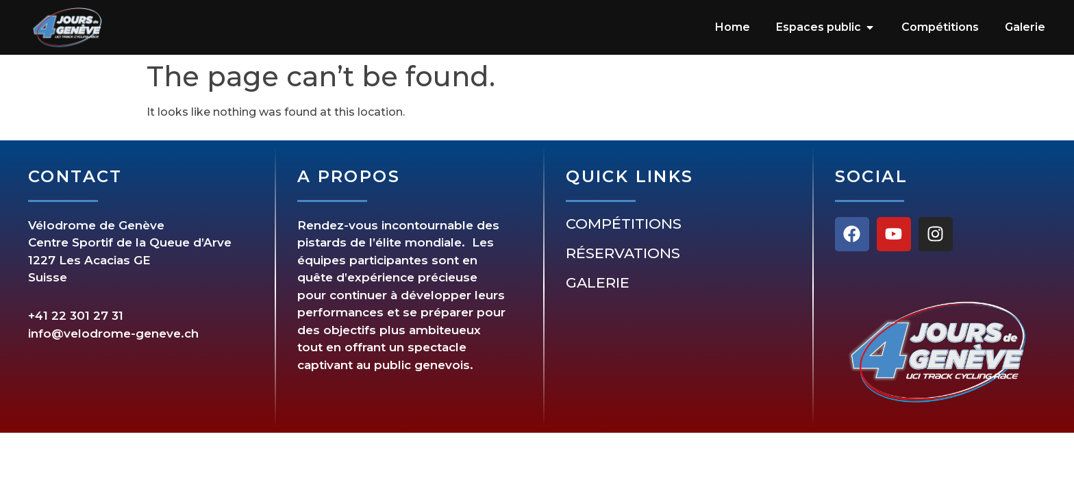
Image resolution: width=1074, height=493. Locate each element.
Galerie (597, 283)
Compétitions (624, 224)
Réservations (623, 253)
